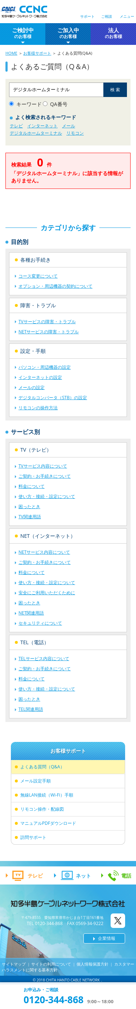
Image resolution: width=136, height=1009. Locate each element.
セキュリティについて (40, 623)
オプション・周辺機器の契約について (55, 286)
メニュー (127, 16)
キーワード (29, 104)
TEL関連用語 (30, 709)
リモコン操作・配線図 (42, 809)
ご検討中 (23, 33)
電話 (126, 875)
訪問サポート (33, 837)
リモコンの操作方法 (38, 408)
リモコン (75, 133)
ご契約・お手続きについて (44, 476)
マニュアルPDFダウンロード (48, 823)
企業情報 (106, 938)
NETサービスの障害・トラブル (48, 332)
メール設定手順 (35, 781)
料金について (31, 486)
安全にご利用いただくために (46, 593)
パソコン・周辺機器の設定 (44, 367)
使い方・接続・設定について (46, 496)
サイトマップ (14, 964)
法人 (113, 33)
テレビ (16, 126)
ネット (83, 875)
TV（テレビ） (35, 449)
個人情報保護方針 (92, 964)
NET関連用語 (31, 613)
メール (68, 126)
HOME (11, 53)
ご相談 (106, 16)
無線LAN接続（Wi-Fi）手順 (46, 795)
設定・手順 (33, 350)
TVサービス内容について (42, 466)
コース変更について (38, 276)
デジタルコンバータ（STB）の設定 (52, 397)
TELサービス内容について (43, 658)
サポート (87, 16)
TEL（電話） (34, 642)
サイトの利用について (51, 964)
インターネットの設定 (40, 377)
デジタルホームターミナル (36, 133)
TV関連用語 (29, 517)
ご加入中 (68, 33)
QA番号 (58, 104)
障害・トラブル (38, 305)
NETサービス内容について (44, 552)
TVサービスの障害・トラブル (47, 321)
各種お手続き (35, 259)
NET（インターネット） (47, 535)
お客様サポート (37, 53)
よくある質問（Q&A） (42, 767)
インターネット (42, 126)
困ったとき (29, 506)
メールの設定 (31, 387)
